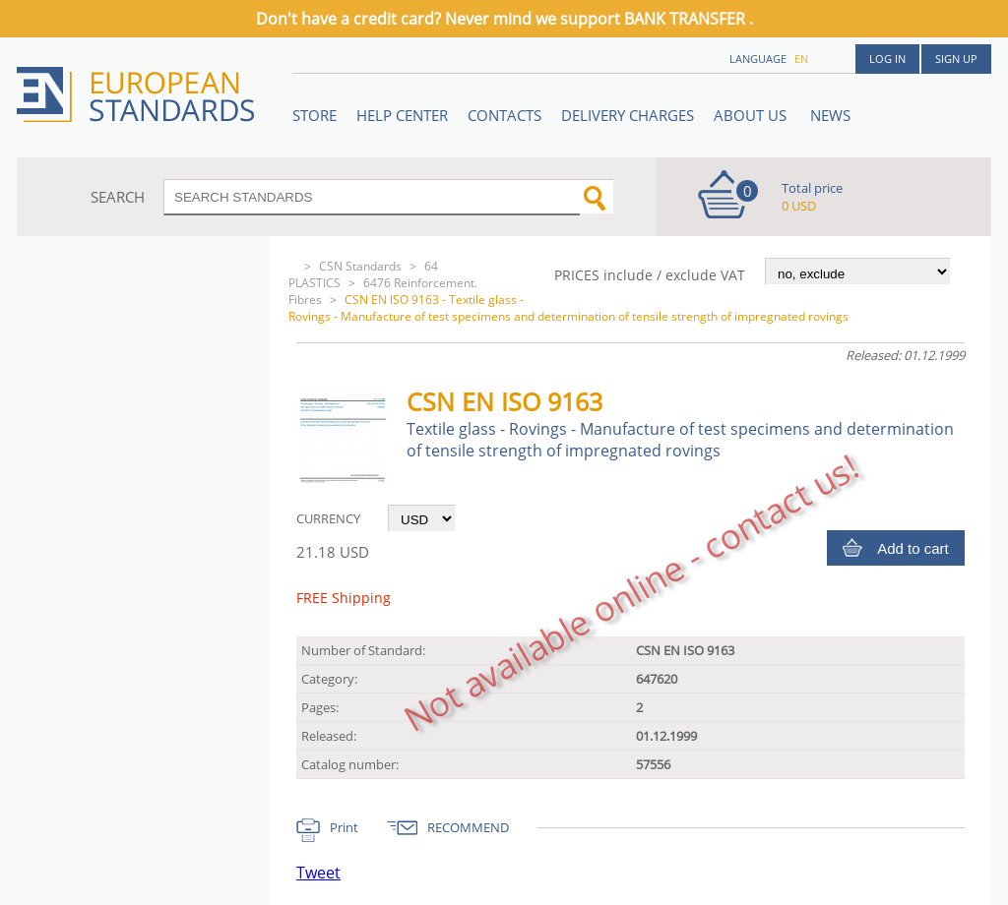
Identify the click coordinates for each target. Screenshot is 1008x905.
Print (344, 827)
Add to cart (913, 548)
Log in (887, 58)
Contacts (504, 115)
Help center (402, 115)
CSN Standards (360, 266)
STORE (314, 115)
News (830, 115)
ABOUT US (752, 115)
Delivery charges (627, 115)
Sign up (956, 58)
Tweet (318, 872)
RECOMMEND (468, 827)
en (801, 58)
